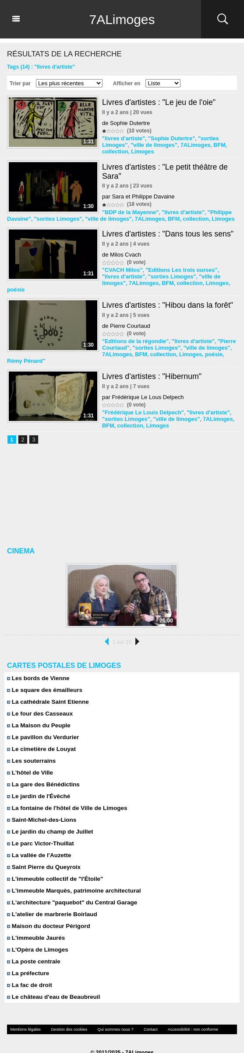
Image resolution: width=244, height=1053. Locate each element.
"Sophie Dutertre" (167, 138)
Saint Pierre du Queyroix (42, 854)
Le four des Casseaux (39, 700)
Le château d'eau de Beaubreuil (52, 983)
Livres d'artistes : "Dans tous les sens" (168, 231)
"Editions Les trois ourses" (177, 267)
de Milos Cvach (121, 252)
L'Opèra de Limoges (36, 936)
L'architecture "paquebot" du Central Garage (70, 889)
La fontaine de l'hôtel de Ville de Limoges (65, 795)
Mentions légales (24, 1016)
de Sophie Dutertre (126, 123)
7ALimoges (122, 19)
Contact (140, 1016)
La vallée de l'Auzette (38, 842)
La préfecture (27, 960)
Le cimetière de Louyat (40, 736)
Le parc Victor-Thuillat (39, 830)
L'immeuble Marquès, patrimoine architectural (71, 877)
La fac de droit (28, 972)
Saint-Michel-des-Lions (40, 806)
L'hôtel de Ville (29, 759)
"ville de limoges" (151, 144)
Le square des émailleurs (43, 677)
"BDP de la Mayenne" (129, 211)
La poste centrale (33, 948)
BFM (213, 144)
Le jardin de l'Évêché (37, 783)
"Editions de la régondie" (133, 331)
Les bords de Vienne (37, 665)
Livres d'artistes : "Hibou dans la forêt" (168, 295)
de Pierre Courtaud (126, 316)
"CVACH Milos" (121, 267)
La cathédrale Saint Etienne (46, 688)
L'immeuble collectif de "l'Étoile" (53, 865)
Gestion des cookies (64, 1016)
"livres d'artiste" (122, 138)
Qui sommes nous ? (107, 1016)
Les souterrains (30, 747)
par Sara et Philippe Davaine (138, 195)
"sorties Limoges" (55, 217)
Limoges (140, 150)
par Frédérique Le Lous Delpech (143, 385)
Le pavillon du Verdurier (42, 724)
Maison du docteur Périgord (47, 913)
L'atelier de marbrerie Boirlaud (50, 901)
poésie (208, 280)
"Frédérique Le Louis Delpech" (140, 400)
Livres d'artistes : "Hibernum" (152, 364)
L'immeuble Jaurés (35, 924)
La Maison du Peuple (37, 712)
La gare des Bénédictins (42, 771)
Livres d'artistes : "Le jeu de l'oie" (159, 102)
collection (114, 150)
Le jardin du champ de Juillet (48, 818)
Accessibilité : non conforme (180, 1016)
